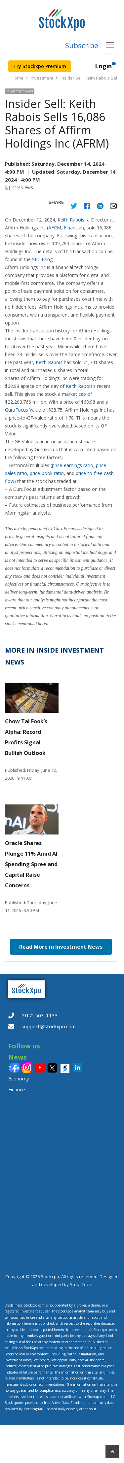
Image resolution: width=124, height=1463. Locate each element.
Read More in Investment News (61, 946)
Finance (16, 1089)
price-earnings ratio (72, 465)
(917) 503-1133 (39, 1015)
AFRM (54, 227)
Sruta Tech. (81, 1284)
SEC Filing (42, 259)
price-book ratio (47, 473)
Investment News (19, 91)
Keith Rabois (71, 220)
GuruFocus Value (23, 410)
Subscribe (81, 45)
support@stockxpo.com (48, 1026)
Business (18, 1067)
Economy (18, 1078)
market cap (74, 394)
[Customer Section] (114, 66)
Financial (73, 227)
